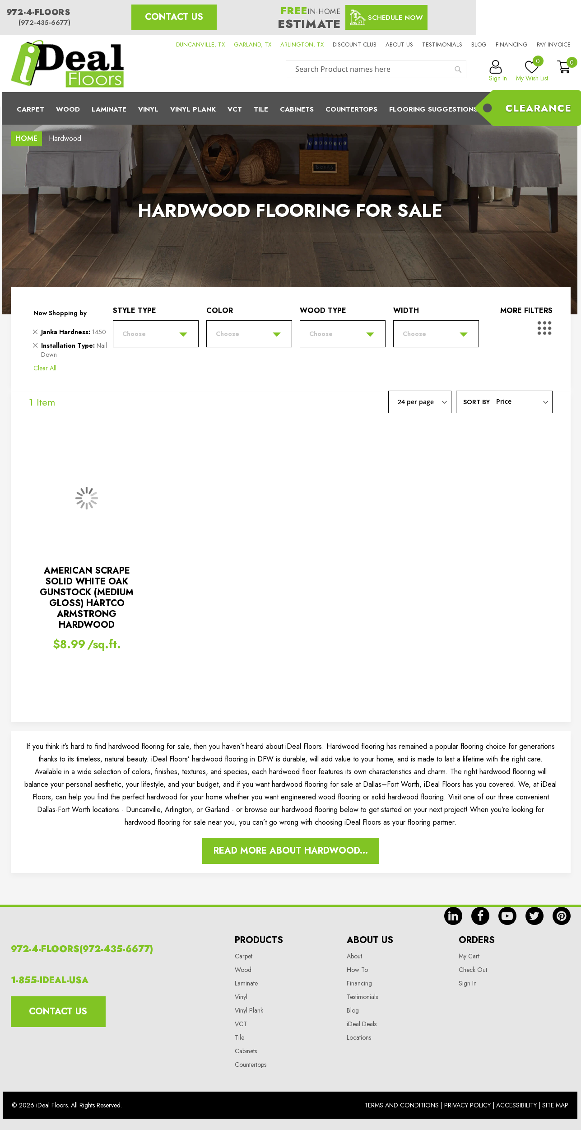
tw (534, 916)
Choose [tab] (134, 333)
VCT (241, 1023)
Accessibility (516, 1105)
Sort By (476, 401)
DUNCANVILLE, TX (200, 44)
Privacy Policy (467, 1105)
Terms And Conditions (401, 1105)
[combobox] (376, 69)
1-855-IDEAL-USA (49, 980)
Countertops (250, 1064)
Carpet (30, 109)
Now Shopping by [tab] (60, 313)
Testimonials (442, 44)
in (453, 916)
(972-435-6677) (44, 23)
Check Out (473, 969)
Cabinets (297, 109)
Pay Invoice (554, 44)
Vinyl (148, 109)
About (354, 956)
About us (399, 44)
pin (562, 916)
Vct (235, 109)
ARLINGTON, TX (302, 44)
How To (357, 969)
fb (480, 916)
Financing (512, 44)
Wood (68, 109)
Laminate (109, 109)
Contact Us (174, 16)
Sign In (468, 983)
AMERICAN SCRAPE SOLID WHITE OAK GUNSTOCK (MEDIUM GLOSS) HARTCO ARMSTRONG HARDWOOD (87, 597)
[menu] (291, 108)
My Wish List (532, 71)
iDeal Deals (361, 1023)
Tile (261, 109)
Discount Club (354, 44)
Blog (479, 44)
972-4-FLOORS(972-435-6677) (82, 949)
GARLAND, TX (252, 44)
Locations (359, 1037)
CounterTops (351, 109)
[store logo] (67, 64)
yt (507, 916)
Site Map (555, 1105)
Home (26, 138)
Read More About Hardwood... (291, 850)
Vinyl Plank (193, 109)
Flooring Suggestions (433, 109)
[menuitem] (291, 108)
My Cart (469, 956)
